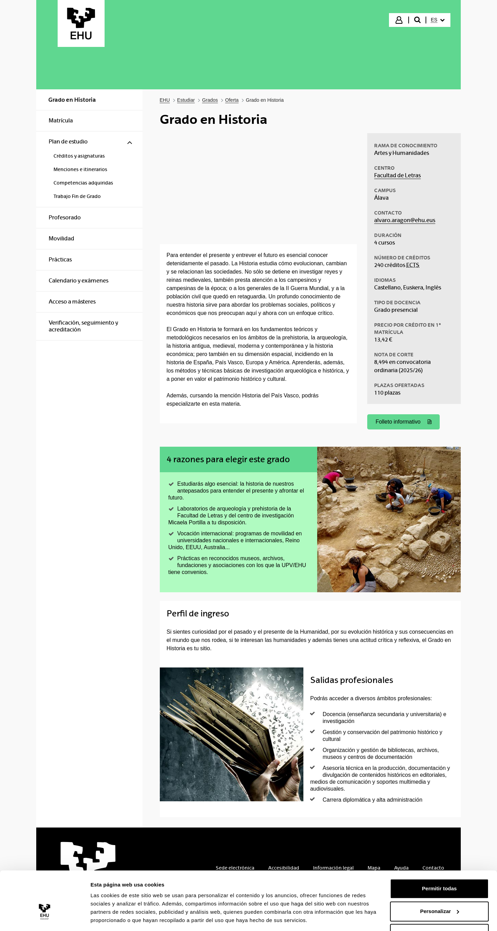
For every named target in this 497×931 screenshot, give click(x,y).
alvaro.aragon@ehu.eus (404, 220)
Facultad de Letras (397, 175)
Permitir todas (439, 867)
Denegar (439, 912)
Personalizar (439, 889)
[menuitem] (438, 20)
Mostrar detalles (110, 917)
